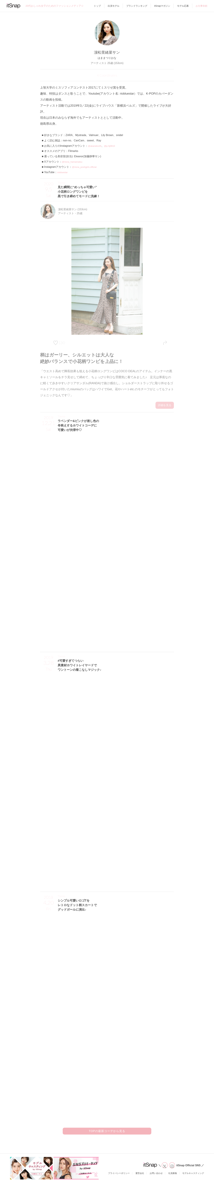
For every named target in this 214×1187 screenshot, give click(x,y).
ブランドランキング (136, 6)
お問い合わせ (156, 1177)
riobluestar (63, 172)
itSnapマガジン (162, 6)
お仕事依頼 (201, 6)
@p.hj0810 (112, 145)
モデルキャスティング (193, 1177)
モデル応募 (183, 6)
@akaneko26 (96, 145)
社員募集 (172, 1177)
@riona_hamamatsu (74, 161)
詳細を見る (164, 405)
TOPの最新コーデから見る (107, 1133)
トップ (97, 6)
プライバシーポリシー (119, 1177)
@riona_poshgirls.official (86, 166)
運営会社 (139, 1177)
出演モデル (113, 6)
